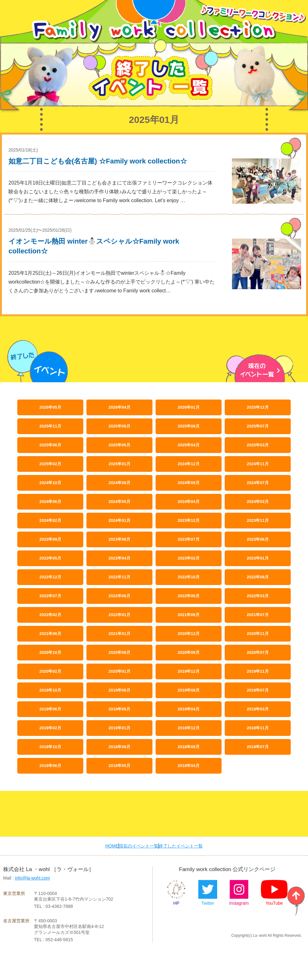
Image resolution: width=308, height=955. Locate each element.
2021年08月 (188, 614)
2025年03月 (257, 445)
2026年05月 (50, 407)
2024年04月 (188, 501)
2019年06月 (50, 709)
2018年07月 (257, 746)
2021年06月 (50, 633)
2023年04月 (119, 558)
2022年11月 (119, 577)
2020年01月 (119, 671)
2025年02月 (50, 463)
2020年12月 (188, 633)
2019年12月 (188, 671)
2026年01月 (188, 407)
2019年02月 (50, 728)
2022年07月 (50, 596)
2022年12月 (50, 577)
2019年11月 (257, 671)
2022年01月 (119, 614)
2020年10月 (50, 652)
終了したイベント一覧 (188, 845)
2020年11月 (257, 633)
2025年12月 (257, 407)
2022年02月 (50, 614)
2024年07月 (257, 482)
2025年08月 (188, 426)
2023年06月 (257, 539)
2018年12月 (188, 728)
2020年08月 (188, 652)
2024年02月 (50, 520)
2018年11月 (257, 728)
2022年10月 (188, 577)
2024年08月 (188, 482)
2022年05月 (188, 596)
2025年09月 (119, 426)
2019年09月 (119, 690)
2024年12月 (188, 463)
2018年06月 (50, 765)
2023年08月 (119, 539)
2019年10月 (50, 690)
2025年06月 (50, 445)
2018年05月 (119, 765)
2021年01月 (119, 633)
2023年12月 (188, 520)
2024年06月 (50, 501)
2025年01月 (119, 463)
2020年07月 (257, 652)
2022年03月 (257, 596)
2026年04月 (119, 407)
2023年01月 (257, 558)
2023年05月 (50, 558)
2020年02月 (50, 671)
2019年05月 (119, 709)
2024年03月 (257, 501)
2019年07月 (257, 690)
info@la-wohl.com (32, 877)
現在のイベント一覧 (137, 845)
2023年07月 (188, 539)
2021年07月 (257, 614)
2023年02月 (188, 558)
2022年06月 (119, 596)
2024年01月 (119, 520)
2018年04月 (188, 765)
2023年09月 (50, 539)
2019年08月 (188, 690)
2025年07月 (257, 426)
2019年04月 (188, 709)
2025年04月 (188, 445)
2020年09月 (119, 652)
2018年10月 (50, 746)
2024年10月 (50, 482)
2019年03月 (257, 709)
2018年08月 (188, 746)
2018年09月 (119, 746)
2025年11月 (50, 426)
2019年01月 (119, 728)
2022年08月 (257, 577)
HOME (103, 845)
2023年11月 (257, 520)
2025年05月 (119, 445)
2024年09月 (119, 482)
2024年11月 (257, 463)
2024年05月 (119, 501)
